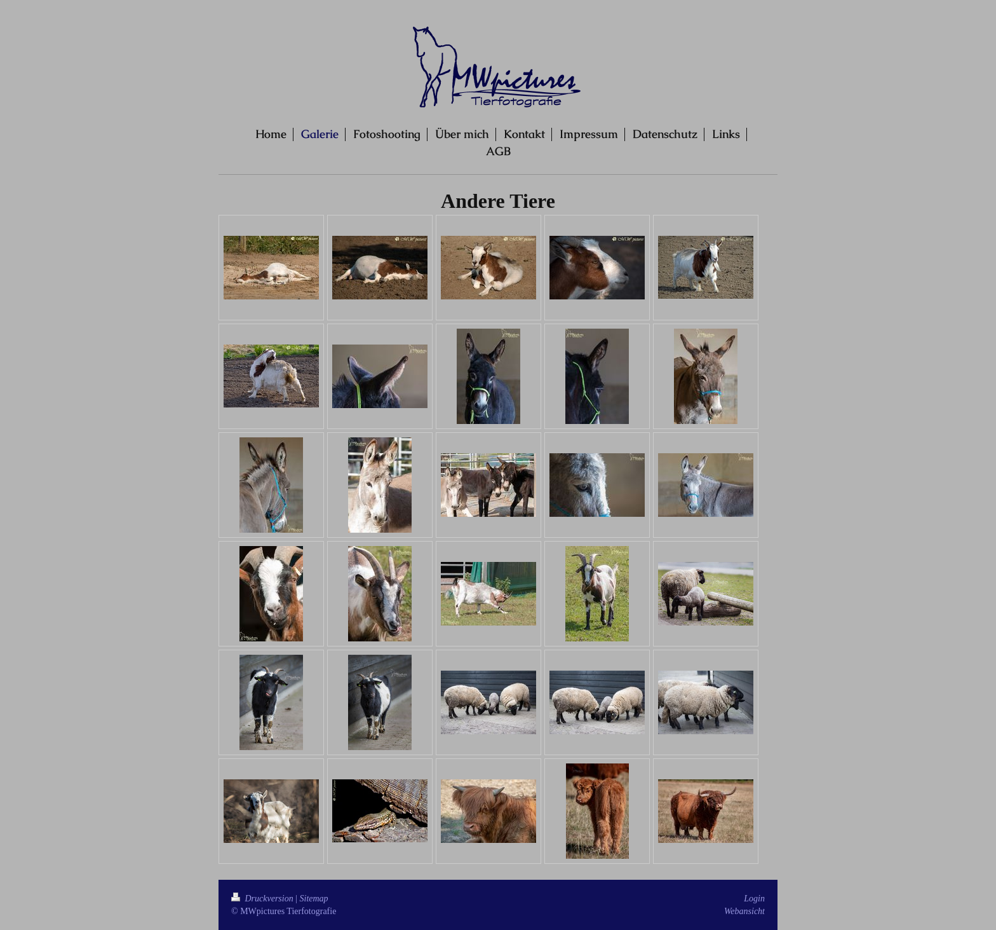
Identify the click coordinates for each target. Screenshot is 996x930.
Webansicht (744, 911)
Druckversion (263, 898)
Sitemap (314, 898)
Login (754, 898)
